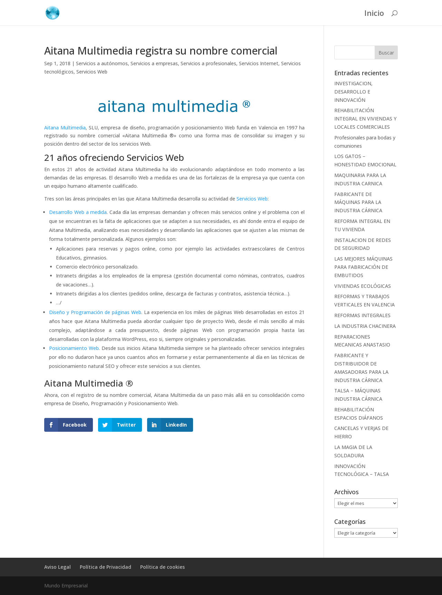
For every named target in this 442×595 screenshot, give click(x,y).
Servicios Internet (258, 63)
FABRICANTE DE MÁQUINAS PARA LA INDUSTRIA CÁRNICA (358, 202)
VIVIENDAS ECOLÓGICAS (362, 286)
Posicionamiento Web (74, 348)
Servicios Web (91, 71)
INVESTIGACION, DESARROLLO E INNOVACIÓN (353, 91)
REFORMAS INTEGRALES (362, 315)
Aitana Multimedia (65, 127)
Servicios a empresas (154, 63)
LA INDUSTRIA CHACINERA (365, 326)
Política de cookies (162, 567)
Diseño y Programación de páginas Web (95, 312)
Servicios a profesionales (208, 63)
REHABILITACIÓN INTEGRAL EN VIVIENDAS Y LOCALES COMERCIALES (365, 118)
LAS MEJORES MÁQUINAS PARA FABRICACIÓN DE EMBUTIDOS (363, 267)
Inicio (374, 14)
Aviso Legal (57, 567)
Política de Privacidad (105, 567)
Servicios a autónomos (102, 63)
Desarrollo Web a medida (78, 212)
